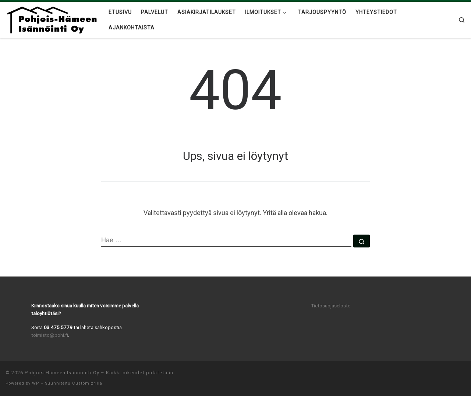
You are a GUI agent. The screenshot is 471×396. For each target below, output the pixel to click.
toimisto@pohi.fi (49, 335)
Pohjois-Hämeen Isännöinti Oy (62, 372)
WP (35, 383)
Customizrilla (87, 383)
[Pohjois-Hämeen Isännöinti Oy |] (52, 18)
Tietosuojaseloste (330, 305)
